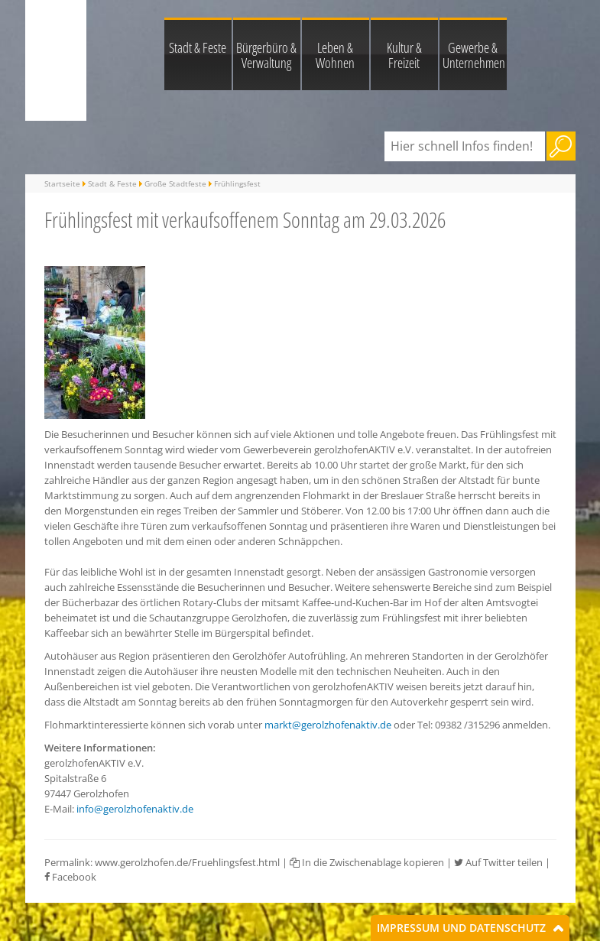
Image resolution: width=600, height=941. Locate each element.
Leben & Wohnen (335, 55)
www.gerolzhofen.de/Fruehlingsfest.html (187, 862)
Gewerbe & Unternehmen (474, 55)
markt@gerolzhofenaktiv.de (327, 725)
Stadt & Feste (197, 47)
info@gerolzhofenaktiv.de (134, 809)
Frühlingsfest (237, 183)
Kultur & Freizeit (404, 55)
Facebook (70, 877)
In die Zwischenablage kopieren (367, 862)
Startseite (62, 183)
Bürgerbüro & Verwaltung (266, 55)
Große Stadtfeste (175, 183)
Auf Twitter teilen (498, 862)
